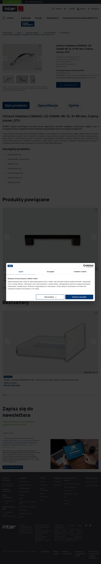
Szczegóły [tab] (50, 271)
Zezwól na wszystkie (79, 297)
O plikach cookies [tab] (80, 271)
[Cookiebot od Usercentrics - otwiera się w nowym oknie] (84, 265)
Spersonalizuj (50, 297)
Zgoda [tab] (21, 271)
